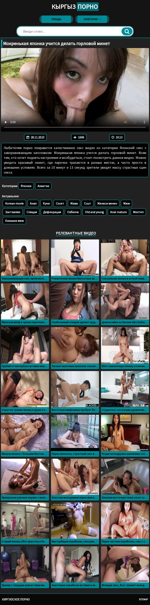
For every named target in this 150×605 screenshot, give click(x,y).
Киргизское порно (16, 599)
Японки (26, 186)
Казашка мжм (14, 221)
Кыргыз (75, 6)
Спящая (32, 212)
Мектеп (138, 212)
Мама (74, 203)
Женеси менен (107, 203)
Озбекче (73, 212)
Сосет (60, 203)
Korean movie (14, 203)
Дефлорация (52, 212)
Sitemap (143, 599)
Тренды (56, 19)
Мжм (126, 203)
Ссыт (87, 203)
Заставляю (12, 212)
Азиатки (43, 186)
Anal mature (118, 212)
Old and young (94, 212)
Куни (46, 203)
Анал (33, 203)
